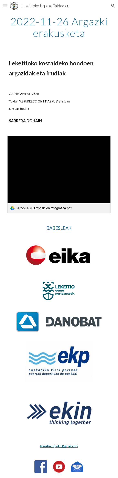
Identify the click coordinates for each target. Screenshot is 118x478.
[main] (59, 27)
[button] (5, 5)
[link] (59, 174)
